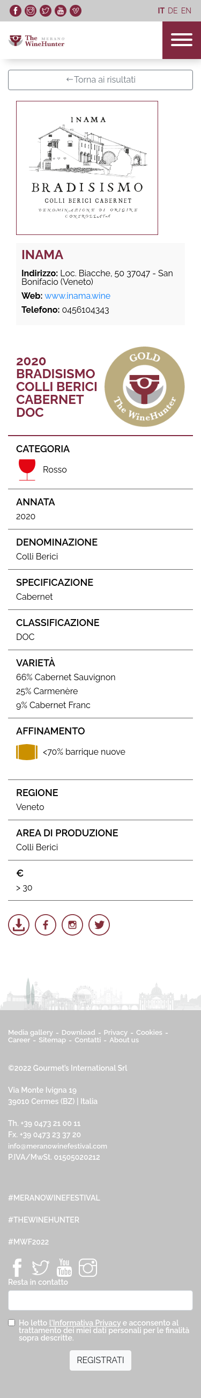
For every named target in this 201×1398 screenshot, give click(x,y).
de (173, 10)
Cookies (149, 1032)
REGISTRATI (100, 1360)
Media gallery (30, 1032)
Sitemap (52, 1039)
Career (19, 1039)
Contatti (88, 1039)
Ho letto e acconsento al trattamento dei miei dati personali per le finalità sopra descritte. (104, 1330)
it (161, 10)
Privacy (116, 1032)
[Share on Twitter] (99, 925)
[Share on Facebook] (45, 925)
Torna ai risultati (100, 80)
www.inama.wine (77, 296)
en (186, 10)
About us (124, 1039)
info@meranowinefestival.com (57, 1146)
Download (78, 1032)
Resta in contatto (38, 1282)
